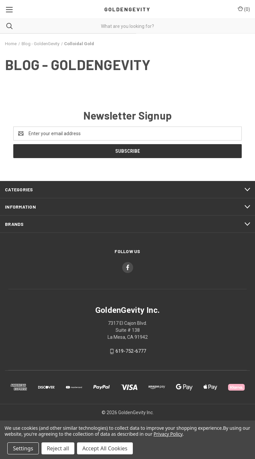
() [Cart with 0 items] (244, 9)
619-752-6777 (131, 351)
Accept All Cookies (105, 448)
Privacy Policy (167, 434)
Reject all (58, 448)
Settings (23, 448)
